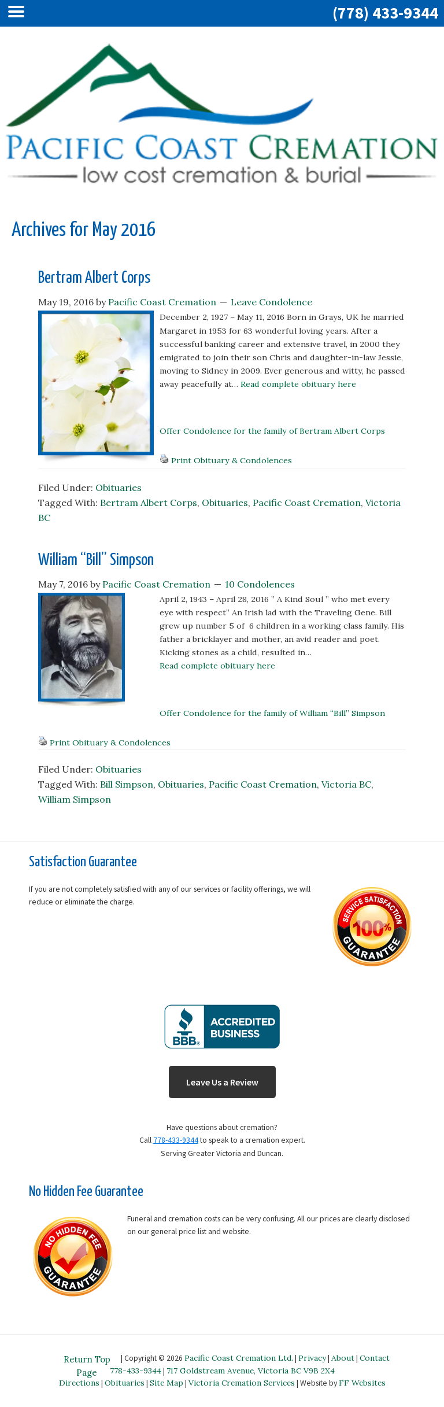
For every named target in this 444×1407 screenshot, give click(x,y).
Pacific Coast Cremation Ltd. (238, 1358)
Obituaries (118, 487)
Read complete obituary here (298, 384)
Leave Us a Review (222, 1082)
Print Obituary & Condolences (231, 460)
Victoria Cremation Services (241, 1383)
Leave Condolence (271, 302)
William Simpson (74, 799)
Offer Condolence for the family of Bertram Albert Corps (272, 431)
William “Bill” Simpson (96, 560)
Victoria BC (346, 784)
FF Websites (362, 1383)
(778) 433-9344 (385, 12)
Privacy (312, 1358)
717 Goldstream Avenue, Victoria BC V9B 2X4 (250, 1370)
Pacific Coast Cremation (307, 502)
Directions (79, 1383)
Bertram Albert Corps (94, 278)
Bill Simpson (126, 784)
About (342, 1358)
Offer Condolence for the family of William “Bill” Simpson (272, 713)
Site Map (166, 1383)
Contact (375, 1358)
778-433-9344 (175, 1140)
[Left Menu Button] (19, 13)
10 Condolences (260, 584)
